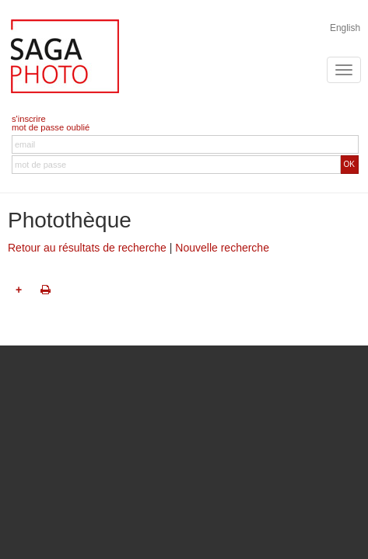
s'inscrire (29, 118)
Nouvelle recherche (222, 247)
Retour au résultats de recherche (87, 247)
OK (349, 164)
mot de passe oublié (50, 127)
